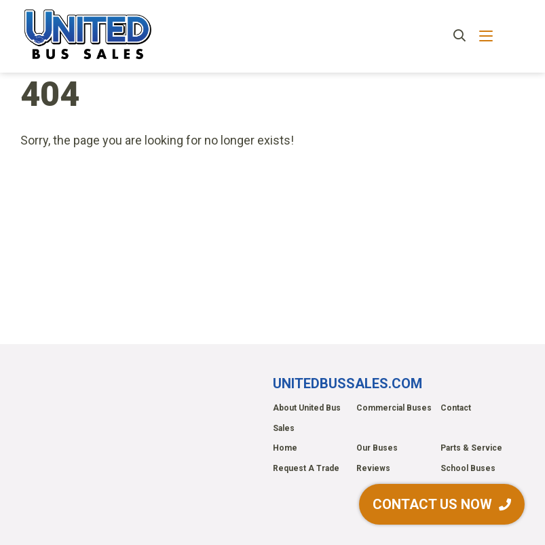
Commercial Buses (394, 408)
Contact (455, 408)
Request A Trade (306, 468)
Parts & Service (471, 448)
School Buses (467, 468)
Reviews (373, 468)
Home (285, 448)
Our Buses (377, 448)
